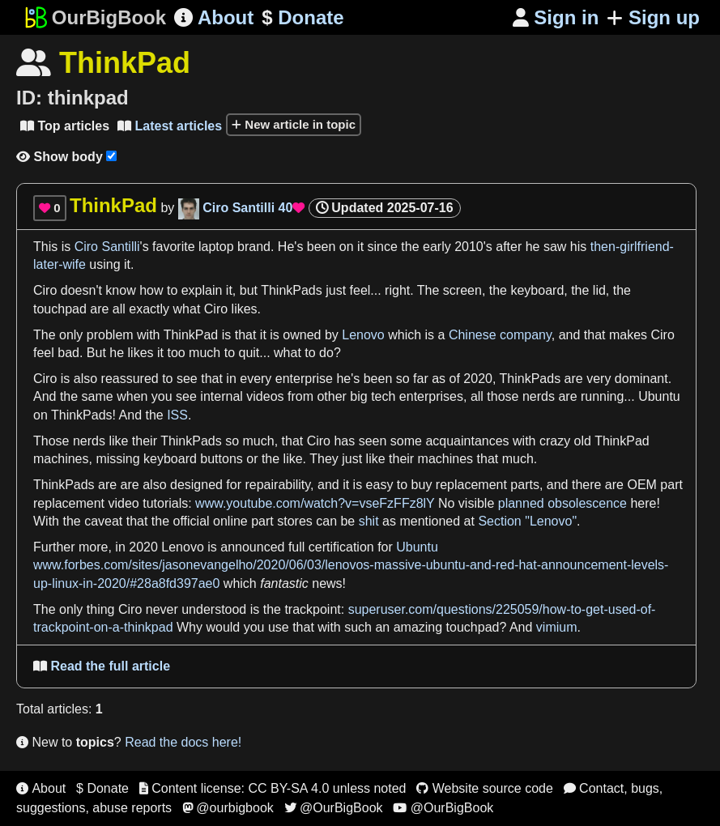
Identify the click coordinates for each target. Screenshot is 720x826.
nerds (538, 396)
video (124, 503)
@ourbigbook (228, 808)
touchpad (60, 309)
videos (264, 396)
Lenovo (363, 335)
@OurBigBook (333, 808)
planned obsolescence (562, 503)
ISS (177, 415)
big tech (372, 396)
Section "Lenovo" (527, 521)
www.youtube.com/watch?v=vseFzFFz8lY (314, 503)
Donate (302, 17)
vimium (556, 627)
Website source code (484, 788)
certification (341, 547)
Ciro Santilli (107, 246)
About (213, 17)
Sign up (653, 17)
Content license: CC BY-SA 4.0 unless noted (273, 788)
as (438, 378)
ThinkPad (191, 335)
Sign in (556, 17)
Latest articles (169, 126)
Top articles (64, 126)
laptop (216, 246)
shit (369, 521)
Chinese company (500, 335)
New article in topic (294, 124)
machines (60, 459)
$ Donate (102, 788)
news (327, 583)
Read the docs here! (183, 742)
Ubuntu (659, 396)
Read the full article (101, 666)
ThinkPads (291, 290)
